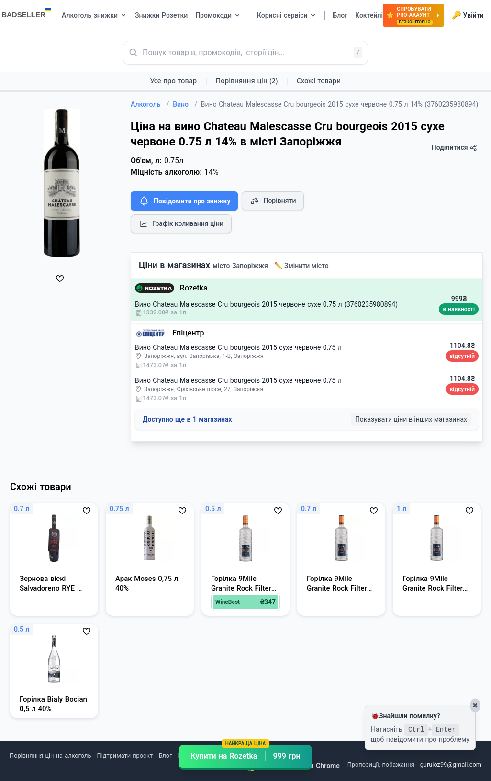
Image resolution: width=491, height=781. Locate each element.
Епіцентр (188, 332)
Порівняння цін (247, 80)
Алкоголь (150, 104)
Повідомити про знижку (184, 201)
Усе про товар (173, 80)
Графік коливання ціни (181, 224)
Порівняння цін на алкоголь (50, 755)
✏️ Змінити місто (301, 265)
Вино (185, 104)
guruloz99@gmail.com (450, 764)
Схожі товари (319, 80)
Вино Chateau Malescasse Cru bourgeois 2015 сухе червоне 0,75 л (238, 347)
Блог (165, 755)
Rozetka (194, 287)
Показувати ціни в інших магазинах (411, 419)
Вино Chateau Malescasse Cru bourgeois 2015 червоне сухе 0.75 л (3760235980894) (266, 304)
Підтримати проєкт (125, 755)
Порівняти (273, 201)
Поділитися (454, 148)
